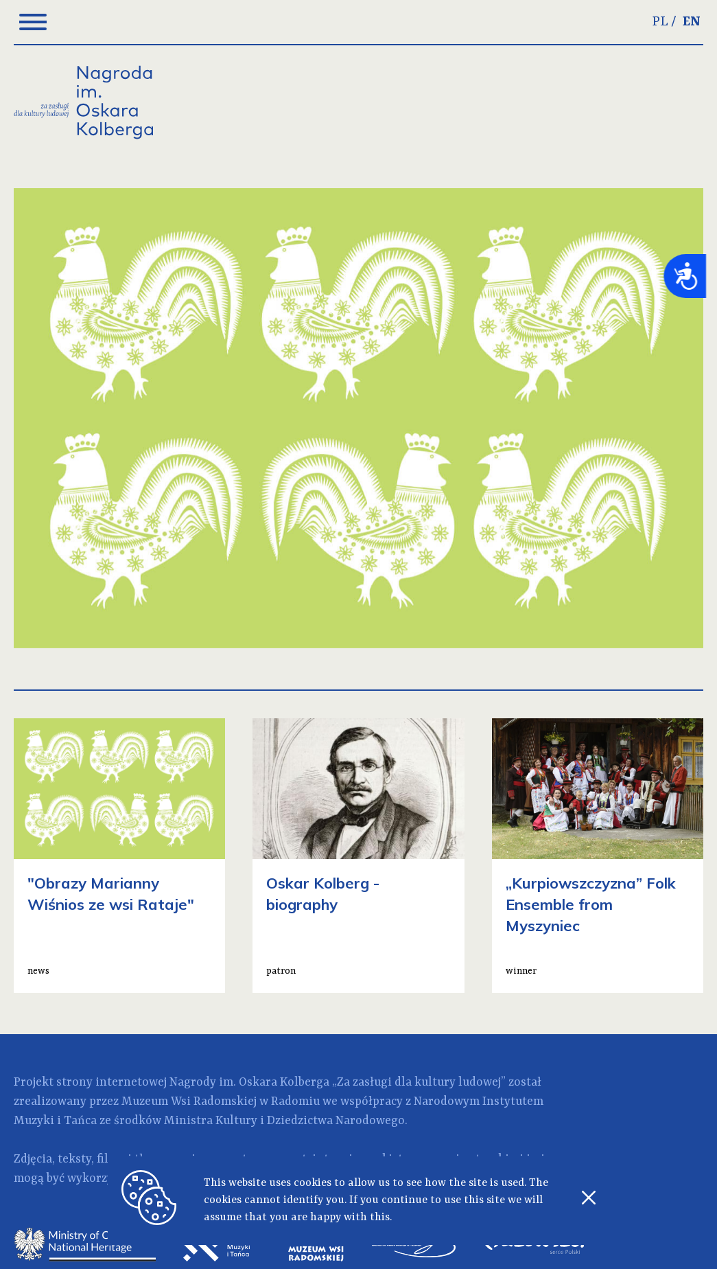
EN (692, 22)
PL (660, 22)
